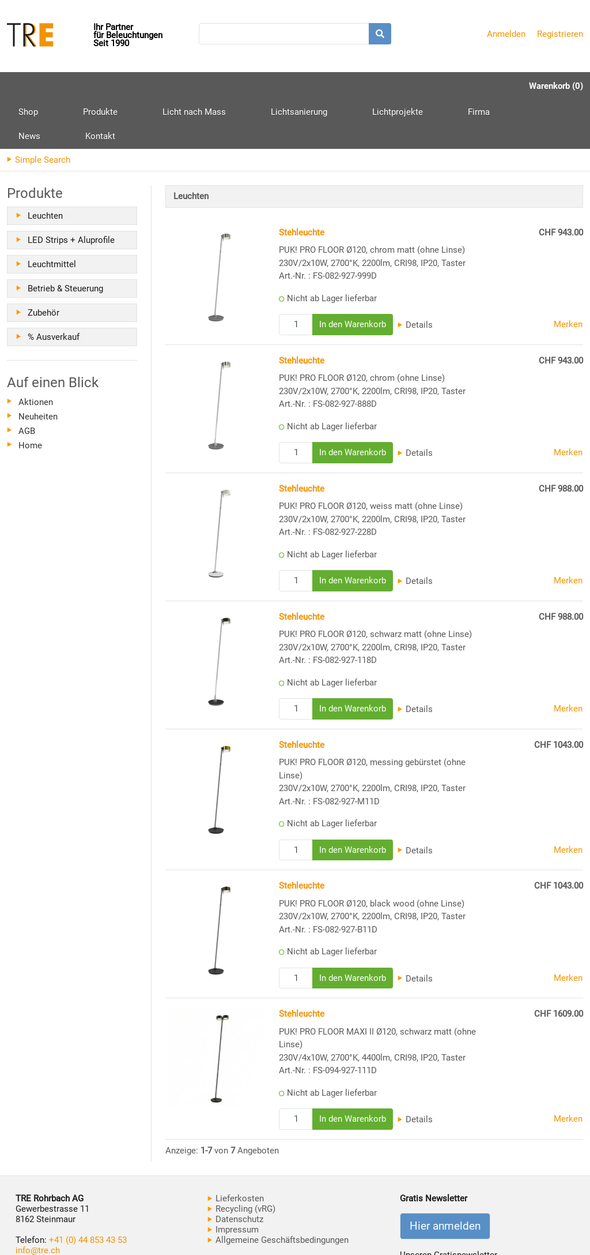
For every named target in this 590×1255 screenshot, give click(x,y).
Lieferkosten (235, 1149)
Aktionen (35, 353)
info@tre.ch (38, 1201)
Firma (369, 86)
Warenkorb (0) (556, 86)
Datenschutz (235, 1170)
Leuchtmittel (52, 215)
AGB (26, 382)
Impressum (233, 1180)
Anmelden (506, 34)
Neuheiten (38, 367)
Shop (28, 86)
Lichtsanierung (233, 86)
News (414, 86)
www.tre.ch (37, 1212)
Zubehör (43, 264)
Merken (568, 275)
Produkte (78, 90)
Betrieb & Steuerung (65, 239)
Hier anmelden (445, 1177)
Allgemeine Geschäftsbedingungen (278, 1191)
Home (30, 396)
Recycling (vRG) (241, 1160)
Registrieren (560, 34)
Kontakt (463, 86)
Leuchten (45, 167)
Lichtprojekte (310, 86)
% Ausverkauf (54, 288)
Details (415, 276)
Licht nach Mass (150, 86)
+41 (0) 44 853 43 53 (88, 1191)
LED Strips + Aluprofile (71, 191)
